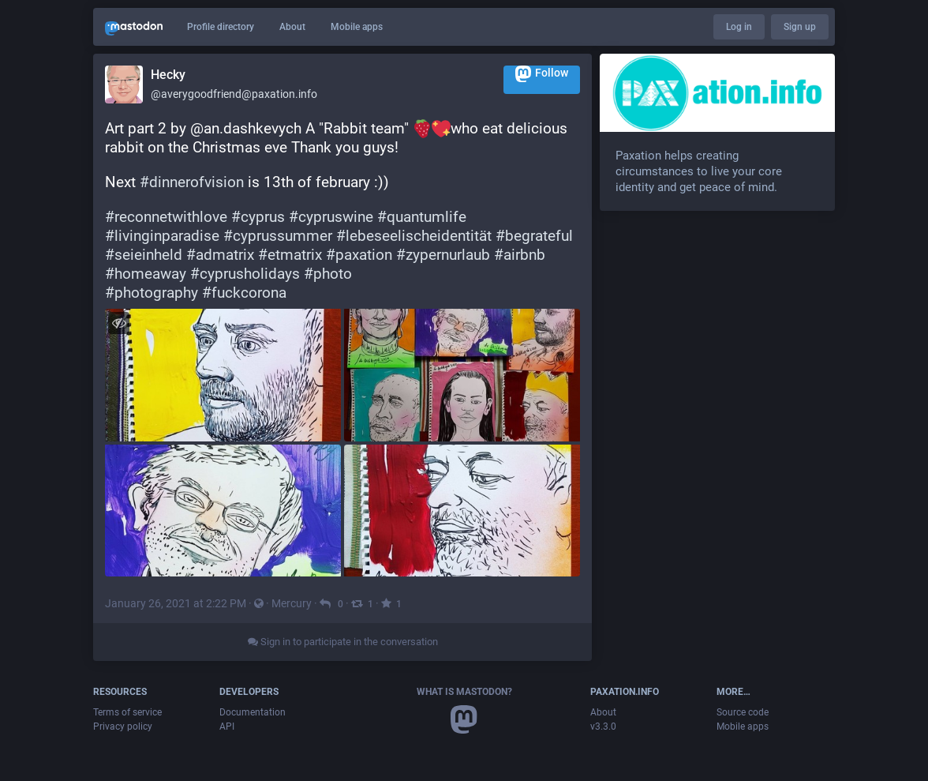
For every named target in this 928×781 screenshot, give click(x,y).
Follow (541, 74)
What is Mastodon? (464, 691)
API (226, 726)
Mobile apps (357, 26)
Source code (743, 712)
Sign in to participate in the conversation (343, 642)
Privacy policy (122, 726)
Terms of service (127, 712)
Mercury (291, 603)
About (292, 26)
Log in (739, 26)
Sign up (800, 26)
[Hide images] (118, 322)
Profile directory (220, 26)
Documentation (252, 712)
